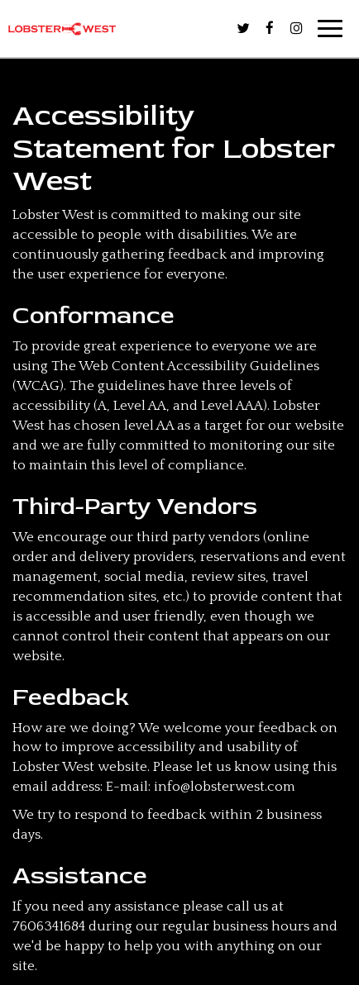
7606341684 (48, 926)
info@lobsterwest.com (224, 786)
